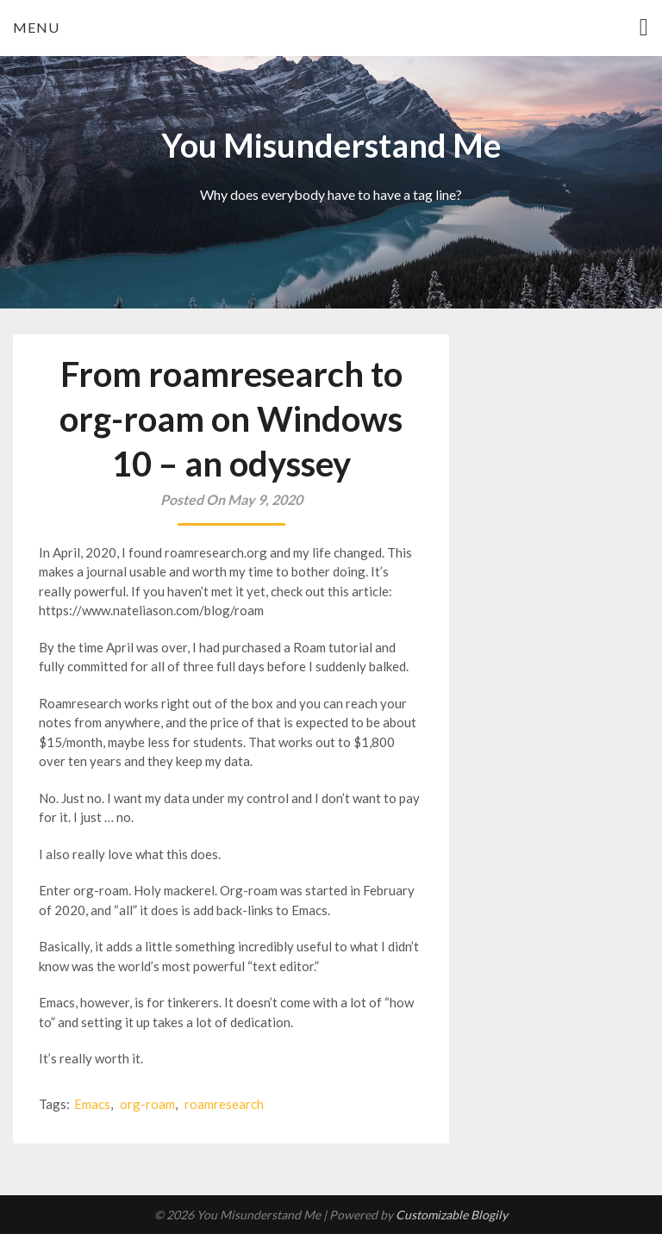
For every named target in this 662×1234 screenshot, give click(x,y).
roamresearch (224, 1104)
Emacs (92, 1104)
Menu (36, 27)
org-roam (147, 1104)
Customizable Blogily (452, 1214)
